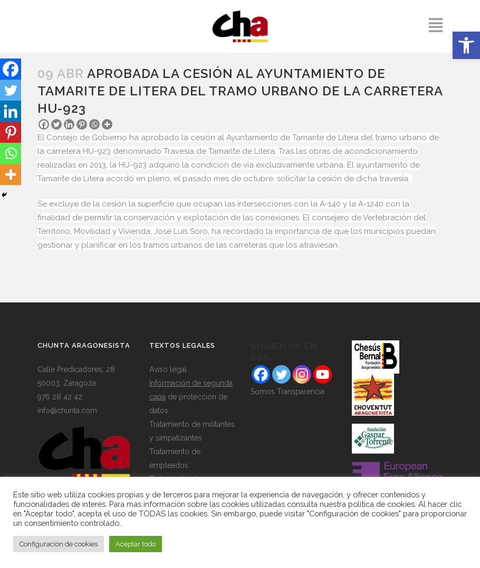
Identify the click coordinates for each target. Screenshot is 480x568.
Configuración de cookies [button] (59, 544)
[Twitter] (56, 124)
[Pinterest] (81, 124)
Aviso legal (168, 369)
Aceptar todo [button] (136, 544)
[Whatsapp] (94, 124)
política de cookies (381, 504)
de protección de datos (191, 397)
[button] (466, 45)
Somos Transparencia (287, 391)
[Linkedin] (69, 124)
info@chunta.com (67, 410)
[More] (107, 124)
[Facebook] (44, 124)
